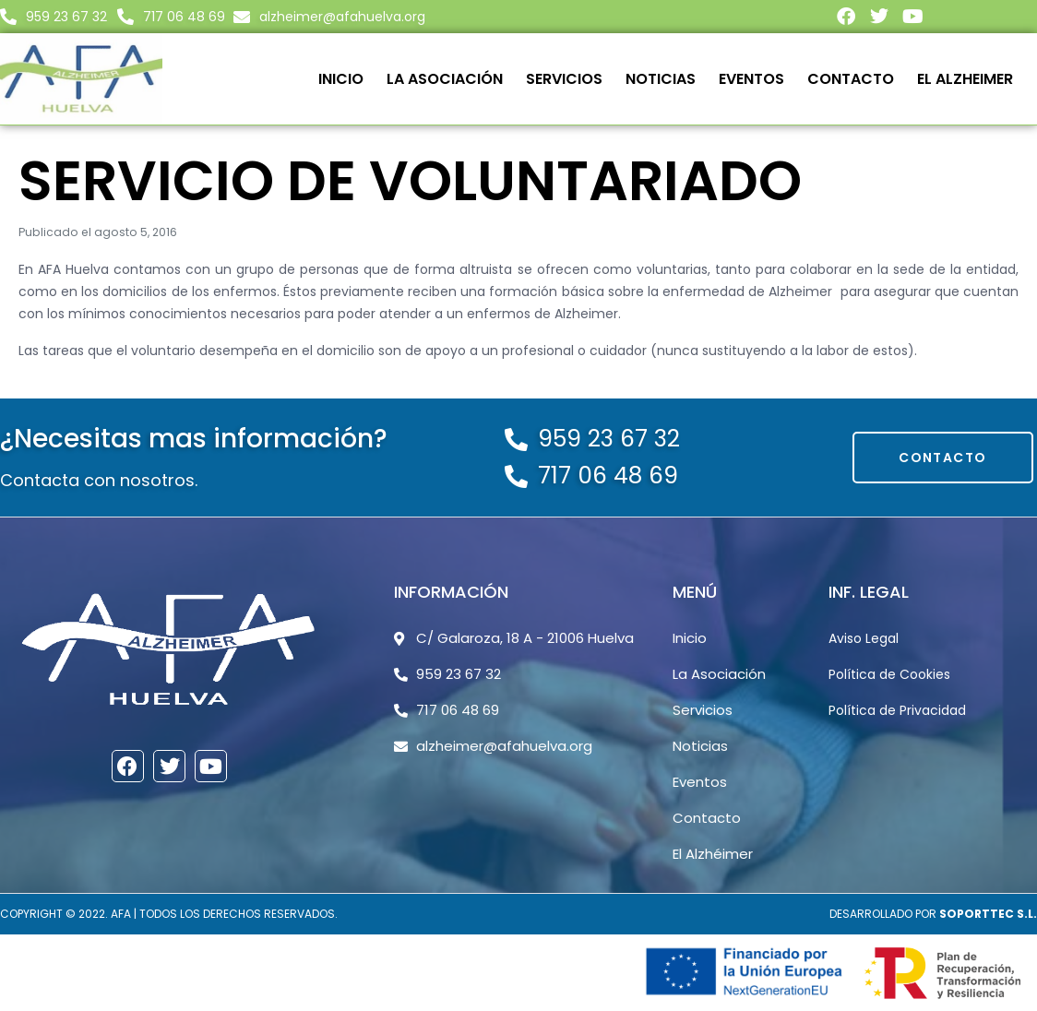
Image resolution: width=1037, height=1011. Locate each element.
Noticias (661, 78)
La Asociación (445, 78)
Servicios (564, 78)
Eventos (751, 78)
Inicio (341, 78)
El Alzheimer (965, 78)
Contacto (850, 78)
